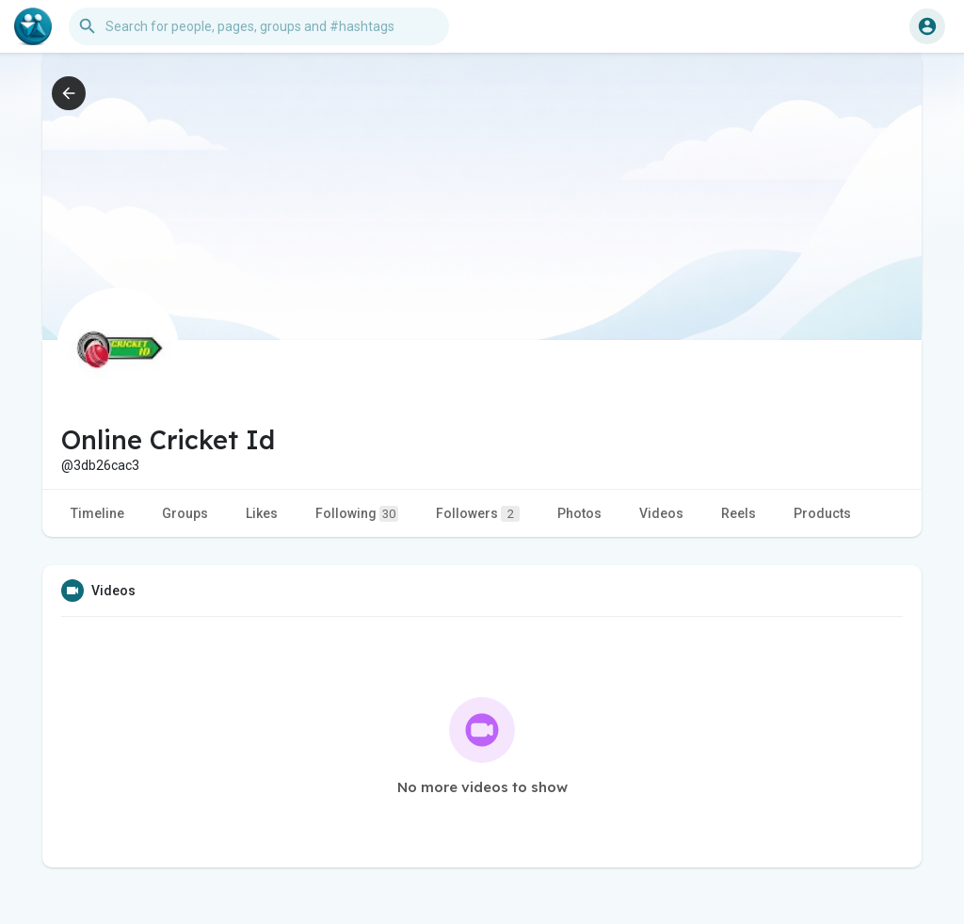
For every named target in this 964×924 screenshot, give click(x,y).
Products (822, 513)
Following (356, 514)
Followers (478, 514)
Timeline (97, 513)
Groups (185, 513)
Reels (738, 513)
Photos (579, 513)
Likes (262, 513)
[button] (259, 26)
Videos (661, 513)
